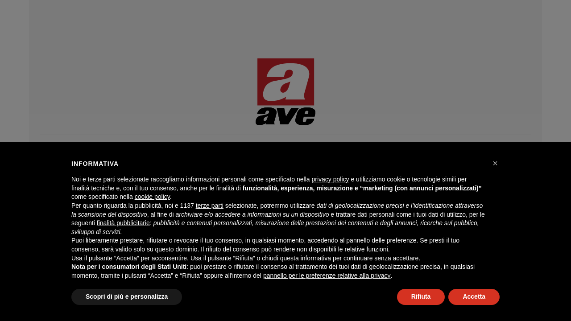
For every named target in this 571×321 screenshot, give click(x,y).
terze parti (209, 205)
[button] (495, 163)
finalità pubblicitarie (123, 222)
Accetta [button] (474, 296)
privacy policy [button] (330, 179)
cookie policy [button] (152, 196)
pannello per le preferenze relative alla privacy (327, 275)
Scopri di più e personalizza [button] (127, 296)
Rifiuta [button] (421, 296)
